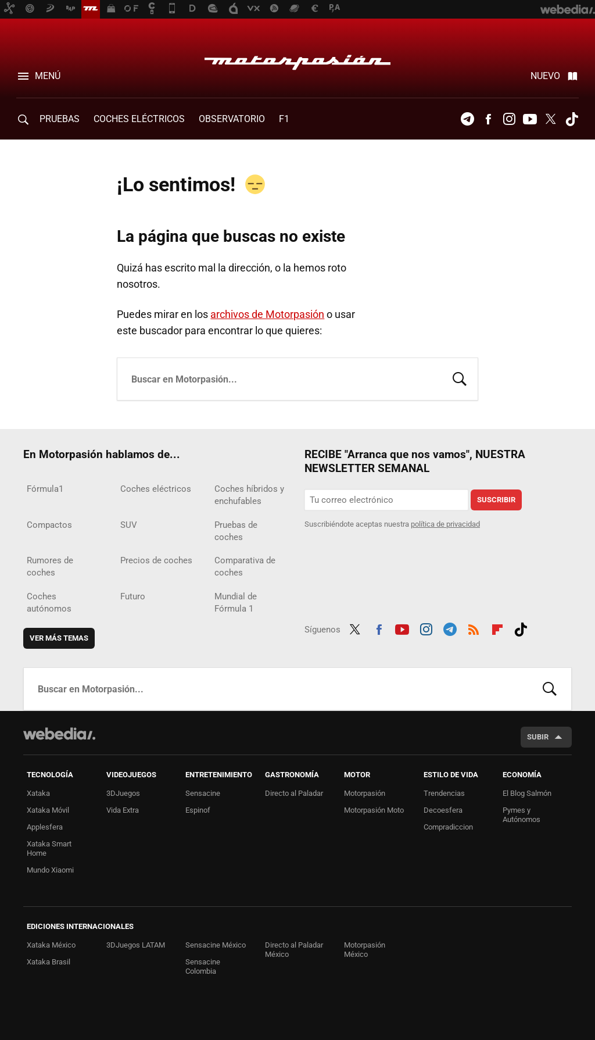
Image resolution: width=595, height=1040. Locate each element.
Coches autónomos (49, 602)
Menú (47, 75)
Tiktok (572, 119)
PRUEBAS (60, 118)
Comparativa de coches (244, 566)
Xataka (38, 793)
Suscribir (496, 499)
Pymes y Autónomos (521, 815)
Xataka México (51, 945)
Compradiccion (448, 827)
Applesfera (45, 827)
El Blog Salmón (527, 793)
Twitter (551, 119)
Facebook (488, 119)
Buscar (459, 378)
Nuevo (545, 75)
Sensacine (202, 793)
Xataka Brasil (48, 961)
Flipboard (497, 628)
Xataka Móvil (48, 810)
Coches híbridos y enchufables (249, 495)
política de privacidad (445, 524)
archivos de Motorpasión (267, 314)
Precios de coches (156, 560)
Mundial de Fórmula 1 (235, 602)
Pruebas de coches (235, 531)
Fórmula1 (45, 489)
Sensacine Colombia (202, 966)
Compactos (49, 525)
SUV (128, 525)
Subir (538, 736)
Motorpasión (297, 59)
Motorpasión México (364, 950)
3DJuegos (123, 793)
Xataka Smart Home (49, 848)
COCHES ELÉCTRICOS (139, 118)
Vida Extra (122, 810)
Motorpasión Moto (374, 810)
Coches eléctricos (155, 489)
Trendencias (444, 793)
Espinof (197, 810)
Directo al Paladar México (294, 950)
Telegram (467, 119)
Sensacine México (215, 945)
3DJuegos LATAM (135, 945)
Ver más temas (59, 638)
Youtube (530, 119)
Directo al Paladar (294, 793)
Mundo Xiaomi (50, 870)
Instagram (509, 119)
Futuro (132, 596)
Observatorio (232, 118)
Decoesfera (443, 810)
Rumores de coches (50, 566)
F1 (284, 118)
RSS (473, 628)
